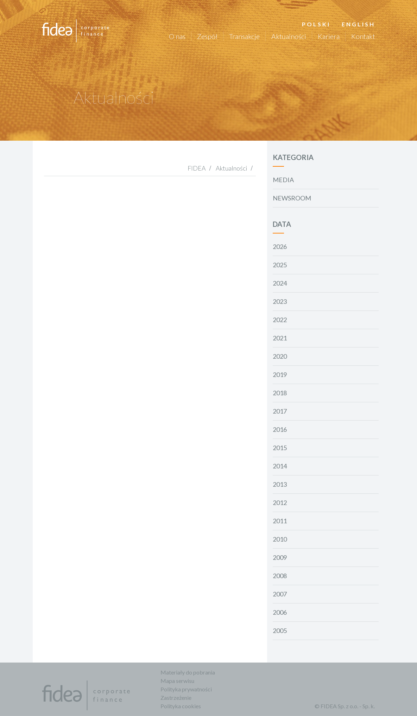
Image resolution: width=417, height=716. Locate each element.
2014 (280, 466)
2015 (280, 448)
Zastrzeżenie (176, 697)
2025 (280, 265)
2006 (280, 612)
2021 (280, 338)
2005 (280, 630)
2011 (280, 521)
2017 (280, 411)
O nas (177, 36)
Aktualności (288, 36)
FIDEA (197, 168)
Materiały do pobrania (188, 672)
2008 (280, 576)
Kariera (328, 36)
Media (283, 180)
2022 (280, 320)
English (358, 24)
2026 (280, 246)
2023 (280, 301)
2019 (280, 374)
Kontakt (363, 36)
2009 (280, 557)
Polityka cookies (181, 706)
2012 (280, 502)
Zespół (207, 36)
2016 (280, 429)
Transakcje (244, 36)
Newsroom (292, 198)
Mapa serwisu (178, 680)
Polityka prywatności (186, 689)
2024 (280, 283)
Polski (316, 24)
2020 (280, 356)
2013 (280, 484)
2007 (280, 594)
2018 (280, 393)
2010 (280, 539)
